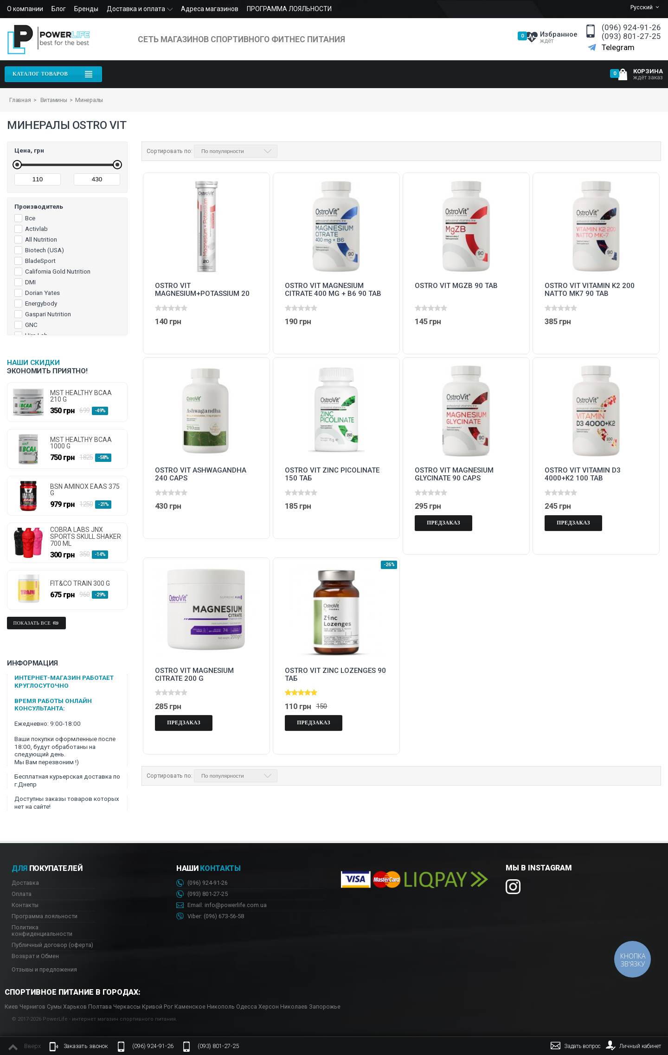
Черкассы (127, 1006)
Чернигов (32, 1006)
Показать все (36, 623)
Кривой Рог (157, 1006)
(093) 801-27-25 (631, 36)
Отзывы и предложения (44, 969)
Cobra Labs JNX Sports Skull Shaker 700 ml (85, 536)
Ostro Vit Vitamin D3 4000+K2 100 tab (583, 474)
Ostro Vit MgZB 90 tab (456, 286)
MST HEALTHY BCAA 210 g (81, 396)
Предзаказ (443, 522)
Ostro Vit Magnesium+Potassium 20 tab (202, 290)
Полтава (100, 1006)
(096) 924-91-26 (631, 27)
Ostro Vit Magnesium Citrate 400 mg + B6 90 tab (333, 290)
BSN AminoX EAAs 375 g (85, 490)
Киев (11, 1006)
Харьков (75, 1006)
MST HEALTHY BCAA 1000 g (81, 443)
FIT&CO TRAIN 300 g (80, 583)
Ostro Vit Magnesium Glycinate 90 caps (454, 474)
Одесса (246, 1006)
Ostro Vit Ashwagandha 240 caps (200, 474)
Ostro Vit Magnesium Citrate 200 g (194, 675)
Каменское (190, 1006)
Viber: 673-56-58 (210, 916)
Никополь (221, 1006)
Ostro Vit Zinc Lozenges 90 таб (335, 675)
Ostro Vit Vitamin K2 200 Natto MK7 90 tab (590, 290)
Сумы (54, 1006)
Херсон (268, 1006)
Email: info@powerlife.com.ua (221, 905)
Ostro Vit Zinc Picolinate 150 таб (332, 474)
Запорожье (324, 1006)
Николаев (294, 1006)
